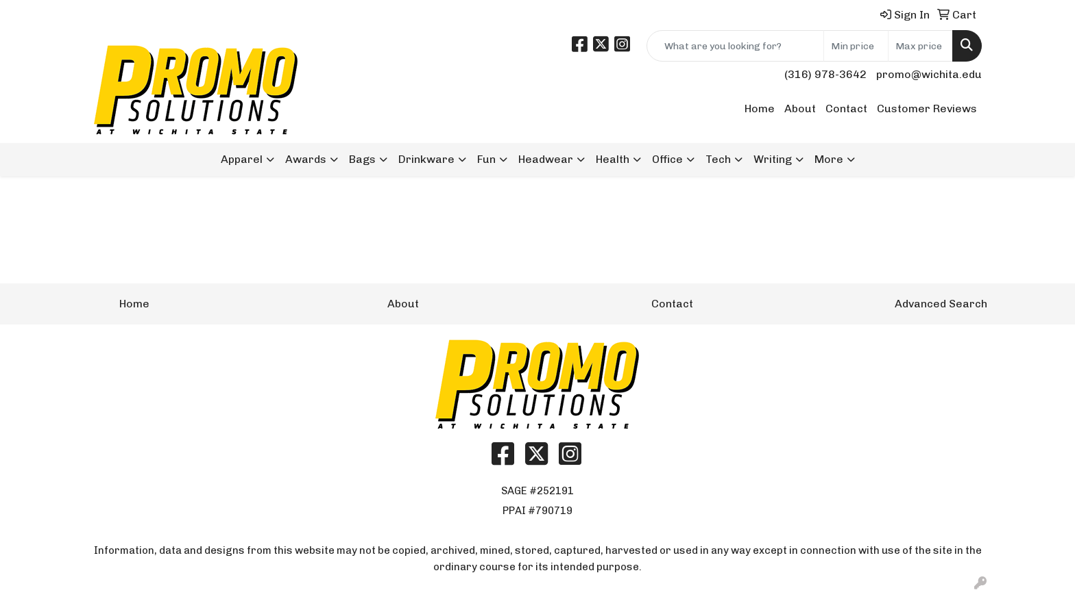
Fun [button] (486, 159)
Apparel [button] (242, 159)
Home (760, 108)
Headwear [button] (545, 159)
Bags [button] (362, 159)
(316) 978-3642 (825, 74)
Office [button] (667, 159)
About (800, 108)
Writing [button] (772, 159)
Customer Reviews (927, 108)
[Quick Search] (735, 46)
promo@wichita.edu (929, 74)
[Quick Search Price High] (920, 46)
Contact (846, 108)
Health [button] (612, 159)
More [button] (828, 159)
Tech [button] (718, 159)
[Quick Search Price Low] (856, 46)
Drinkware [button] (426, 159)
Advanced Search (941, 303)
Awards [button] (305, 159)
